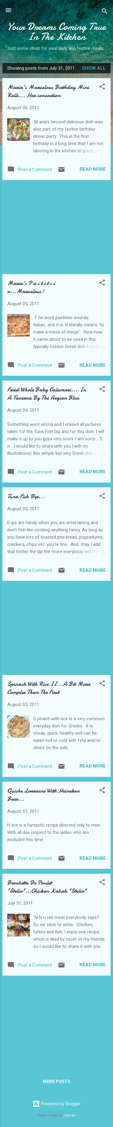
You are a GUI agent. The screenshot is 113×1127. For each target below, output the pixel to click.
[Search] (104, 12)
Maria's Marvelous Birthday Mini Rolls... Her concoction (48, 91)
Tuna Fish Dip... (26, 496)
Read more (93, 169)
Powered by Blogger (56, 1103)
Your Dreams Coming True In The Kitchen (56, 31)
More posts (56, 1081)
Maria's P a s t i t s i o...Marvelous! (31, 287)
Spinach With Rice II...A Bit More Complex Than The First (48, 688)
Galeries (70, 1115)
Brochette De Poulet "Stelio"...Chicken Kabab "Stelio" (46, 886)
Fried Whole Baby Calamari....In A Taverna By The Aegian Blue (46, 393)
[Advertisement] (56, 227)
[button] (102, 87)
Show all (94, 68)
